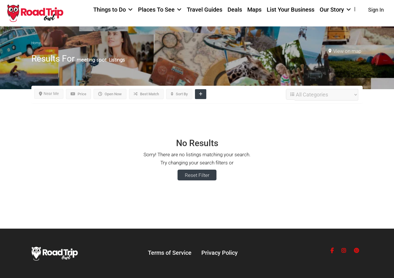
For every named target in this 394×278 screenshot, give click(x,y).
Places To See (156, 9)
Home (36, 43)
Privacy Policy (219, 252)
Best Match (146, 94)
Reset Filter (197, 175)
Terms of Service (169, 252)
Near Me (49, 93)
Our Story (332, 9)
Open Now (110, 94)
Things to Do (109, 9)
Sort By (179, 94)
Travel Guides (204, 9)
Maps (254, 9)
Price (78, 94)
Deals (235, 9)
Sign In (376, 10)
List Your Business (290, 9)
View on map (347, 51)
